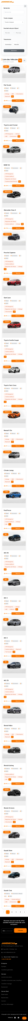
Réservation (4, 994)
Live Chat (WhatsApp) (7, 1004)
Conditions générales (7, 969)
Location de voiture (6, 977)
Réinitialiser (14, 50)
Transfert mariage (6, 983)
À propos (3, 966)
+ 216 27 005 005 (6, 959)
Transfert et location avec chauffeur (11, 980)
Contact (3, 1001)
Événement (4, 987)
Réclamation (4, 997)
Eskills (17, 1014)
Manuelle (16, 44)
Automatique (8, 44)
